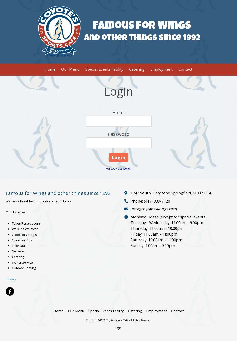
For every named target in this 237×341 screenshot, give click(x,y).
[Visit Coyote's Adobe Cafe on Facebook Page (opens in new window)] (10, 291)
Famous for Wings (142, 26)
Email (118, 112)
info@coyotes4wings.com (154, 209)
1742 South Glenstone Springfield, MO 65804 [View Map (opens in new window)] (171, 193)
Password (119, 134)
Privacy (11, 279)
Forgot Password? (118, 168)
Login (118, 328)
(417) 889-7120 (157, 201)
